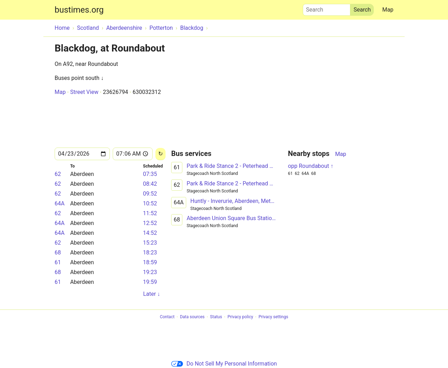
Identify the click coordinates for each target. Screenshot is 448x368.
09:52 (150, 193)
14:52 (150, 233)
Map (387, 9)
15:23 (150, 242)
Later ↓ (151, 294)
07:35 (150, 174)
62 (58, 174)
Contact (167, 317)
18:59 (150, 262)
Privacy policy (240, 317)
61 (58, 262)
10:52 (150, 203)
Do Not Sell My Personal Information (224, 363)
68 (58, 252)
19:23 (150, 272)
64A (59, 203)
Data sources (192, 317)
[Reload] (160, 154)
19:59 (150, 282)
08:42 (150, 183)
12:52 (150, 223)
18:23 (150, 252)
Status (216, 317)
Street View (84, 92)
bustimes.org (79, 10)
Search (326, 8)
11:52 (150, 213)
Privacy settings (273, 317)
